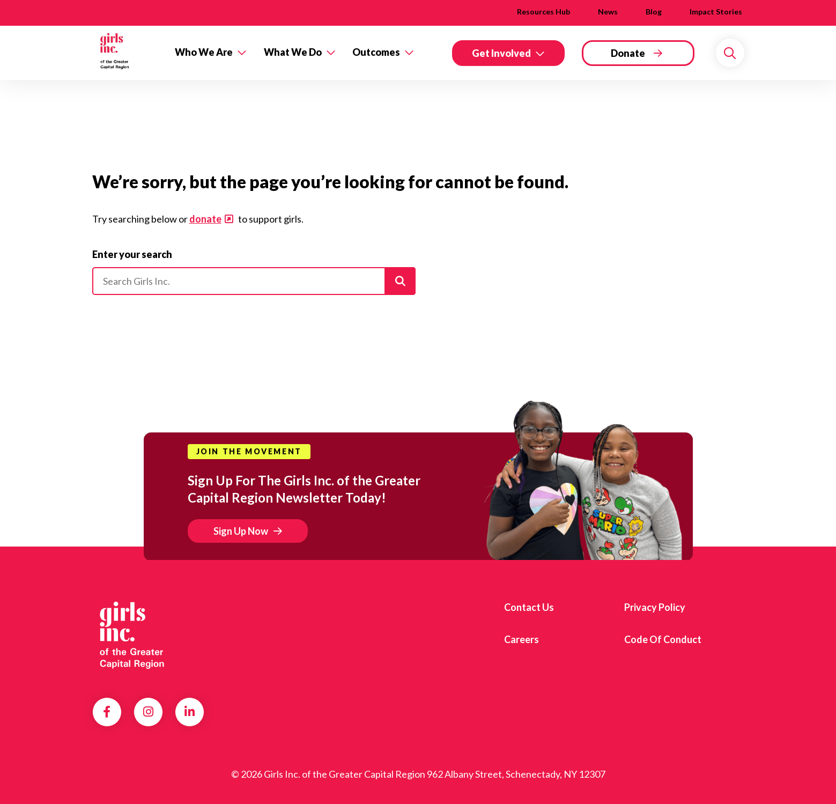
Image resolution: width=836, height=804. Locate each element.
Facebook (107, 711)
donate (205, 219)
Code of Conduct (662, 639)
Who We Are (204, 52)
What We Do (293, 52)
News (608, 11)
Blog (654, 11)
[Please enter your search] (254, 281)
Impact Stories (716, 11)
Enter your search (132, 254)
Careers (521, 639)
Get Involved (501, 53)
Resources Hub (543, 11)
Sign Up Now (240, 531)
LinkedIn (189, 711)
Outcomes (376, 52)
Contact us (529, 607)
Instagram (148, 711)
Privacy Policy (654, 607)
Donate (628, 53)
